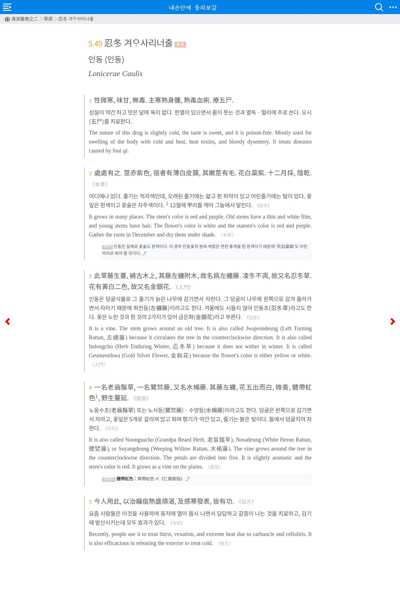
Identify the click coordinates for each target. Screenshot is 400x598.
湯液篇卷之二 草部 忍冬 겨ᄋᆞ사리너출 (49, 18)
